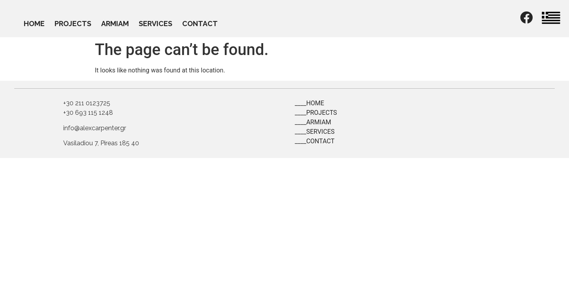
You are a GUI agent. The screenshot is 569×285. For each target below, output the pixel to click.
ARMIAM (115, 23)
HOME (34, 23)
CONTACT (200, 23)
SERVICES (155, 23)
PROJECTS (73, 23)
